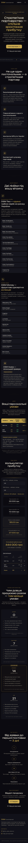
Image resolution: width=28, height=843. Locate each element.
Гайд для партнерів (14, 51)
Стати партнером (14, 46)
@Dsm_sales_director (7, 831)
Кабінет (19, 2)
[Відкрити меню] (25, 2)
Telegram (14, 801)
